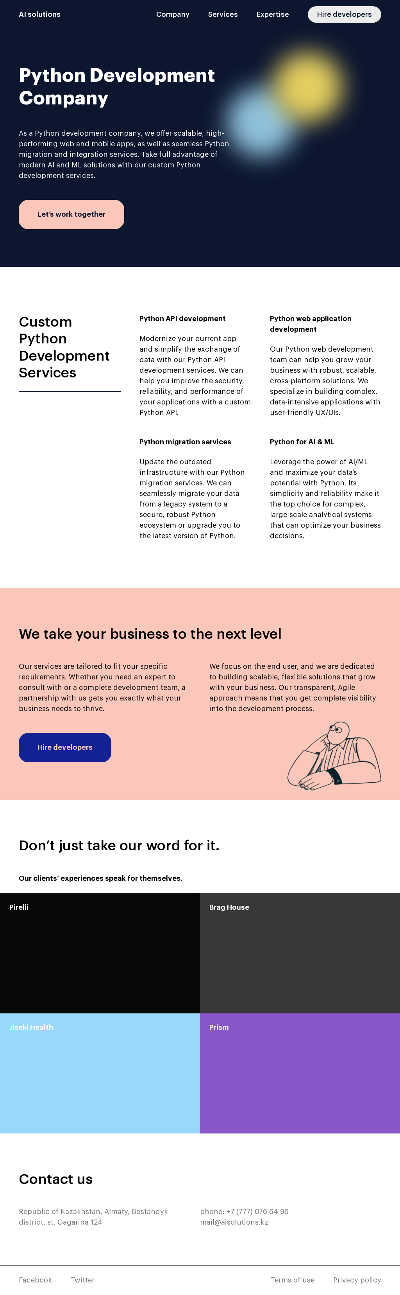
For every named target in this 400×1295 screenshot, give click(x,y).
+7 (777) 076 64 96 (258, 1211)
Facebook (35, 1280)
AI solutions (40, 14)
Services (223, 14)
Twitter (83, 1280)
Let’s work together (71, 214)
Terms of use (292, 1280)
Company (172, 14)
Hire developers (344, 14)
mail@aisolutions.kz (234, 1222)
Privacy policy (357, 1280)
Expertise (273, 14)
